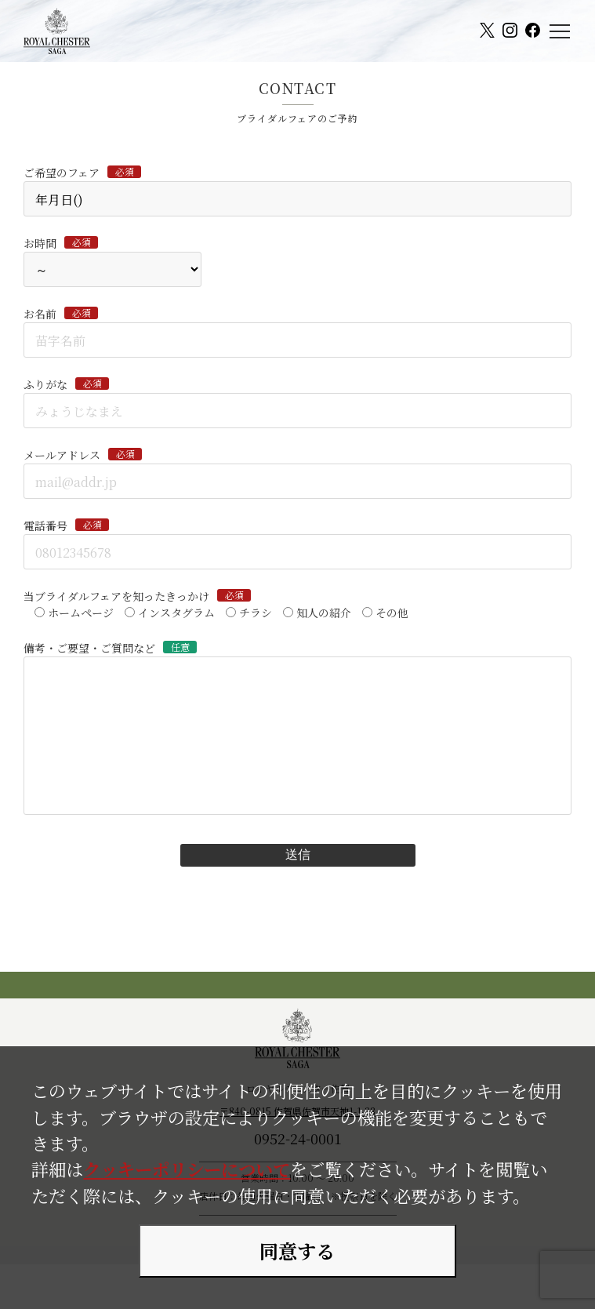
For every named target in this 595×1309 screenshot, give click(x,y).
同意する (297, 1250)
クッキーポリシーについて (186, 1168)
